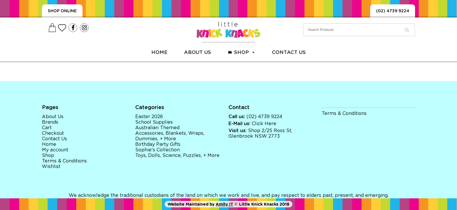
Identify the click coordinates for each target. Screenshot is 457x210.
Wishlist (51, 166)
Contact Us (289, 52)
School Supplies (154, 122)
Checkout (53, 133)
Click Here (264, 123)
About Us (197, 52)
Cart (47, 127)
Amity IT (224, 204)
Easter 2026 (149, 116)
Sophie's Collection (157, 150)
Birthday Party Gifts (157, 144)
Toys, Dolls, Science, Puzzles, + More (177, 155)
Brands (50, 122)
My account (55, 150)
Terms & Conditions (64, 161)
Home (159, 52)
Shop (245, 52)
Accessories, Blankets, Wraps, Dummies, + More (169, 136)
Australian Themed (157, 127)
